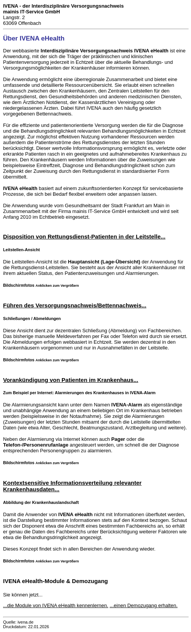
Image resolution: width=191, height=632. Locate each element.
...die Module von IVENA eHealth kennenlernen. (55, 605)
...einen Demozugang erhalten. (144, 605)
